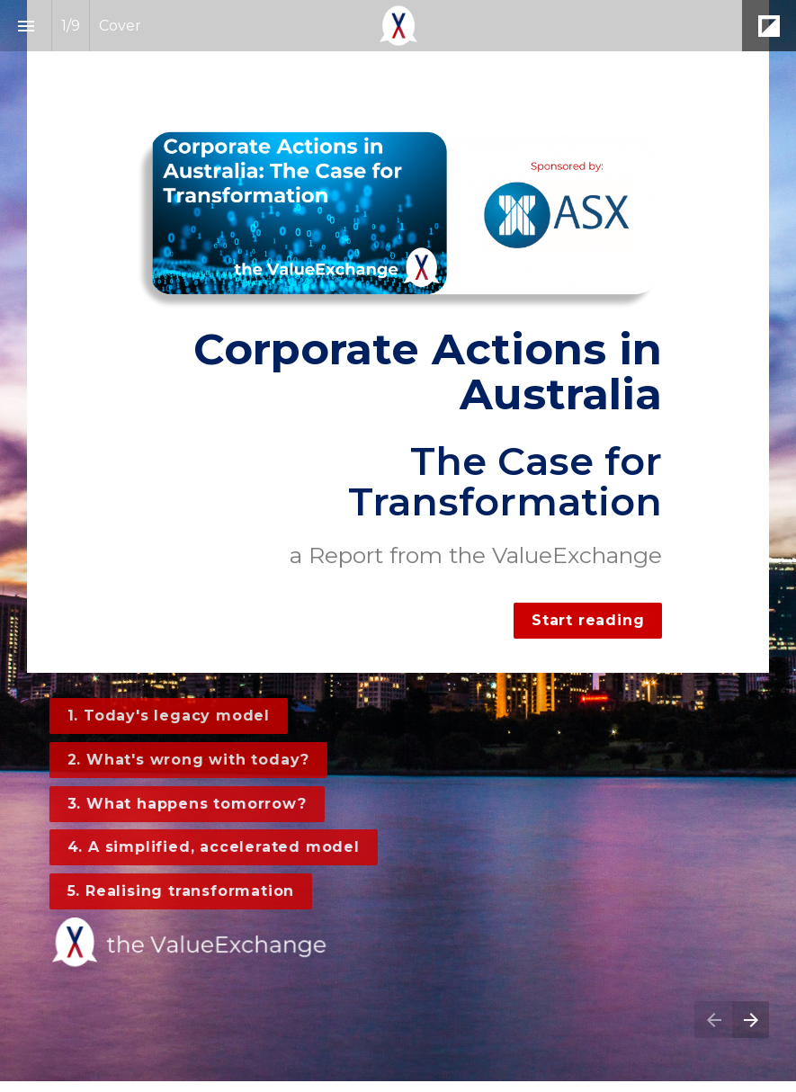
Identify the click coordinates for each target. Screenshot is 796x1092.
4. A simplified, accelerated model (207, 846)
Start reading (588, 620)
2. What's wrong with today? (182, 759)
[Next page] (750, 1019)
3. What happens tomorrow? (180, 803)
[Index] (25, 25)
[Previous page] (713, 1019)
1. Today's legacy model (162, 715)
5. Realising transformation (175, 891)
